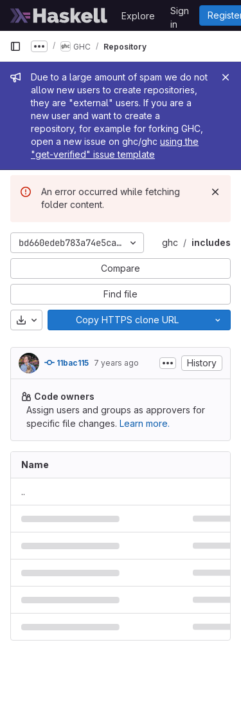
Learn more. (145, 423)
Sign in (179, 13)
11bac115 (66, 362)
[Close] (225, 77)
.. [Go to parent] (23, 491)
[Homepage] (59, 15)
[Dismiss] (215, 192)
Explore (138, 15)
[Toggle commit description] (167, 363)
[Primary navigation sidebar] (15, 46)
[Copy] (127, 320)
